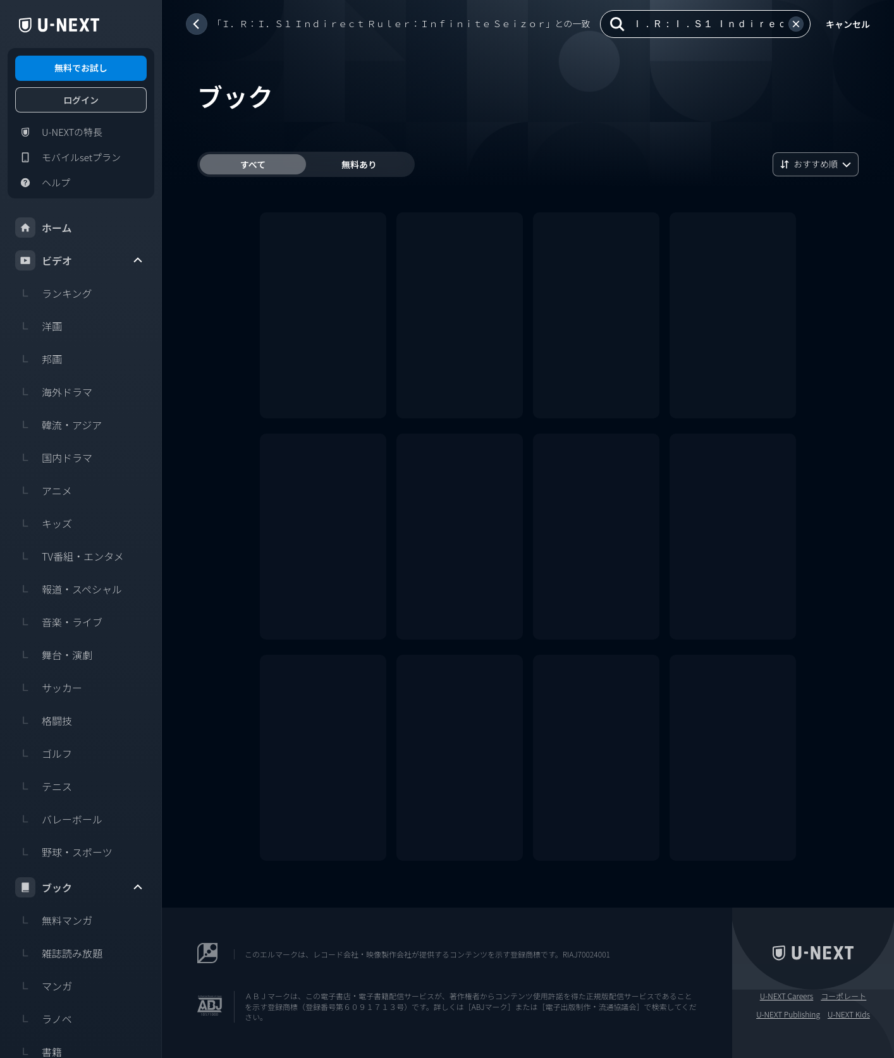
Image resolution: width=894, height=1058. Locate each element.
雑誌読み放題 (58, 953)
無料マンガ (53, 920)
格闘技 (43, 720)
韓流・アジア (58, 425)
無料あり (359, 164)
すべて (253, 164)
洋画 (38, 326)
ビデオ (79, 260)
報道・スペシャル (68, 589)
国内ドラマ (53, 457)
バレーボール (58, 819)
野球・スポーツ (64, 852)
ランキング (53, 293)
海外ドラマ (53, 392)
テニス (43, 786)
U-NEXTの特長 (58, 132)
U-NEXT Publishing (788, 1014)
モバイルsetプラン (68, 157)
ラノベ (43, 1019)
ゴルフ (43, 753)
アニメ (43, 490)
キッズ (43, 523)
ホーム (43, 227)
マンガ (43, 986)
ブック (79, 887)
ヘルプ (42, 183)
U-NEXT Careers (787, 996)
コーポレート (843, 996)
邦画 (38, 359)
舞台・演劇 (53, 655)
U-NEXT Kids (849, 1014)
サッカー (48, 688)
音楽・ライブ (58, 622)
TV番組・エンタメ (69, 556)
